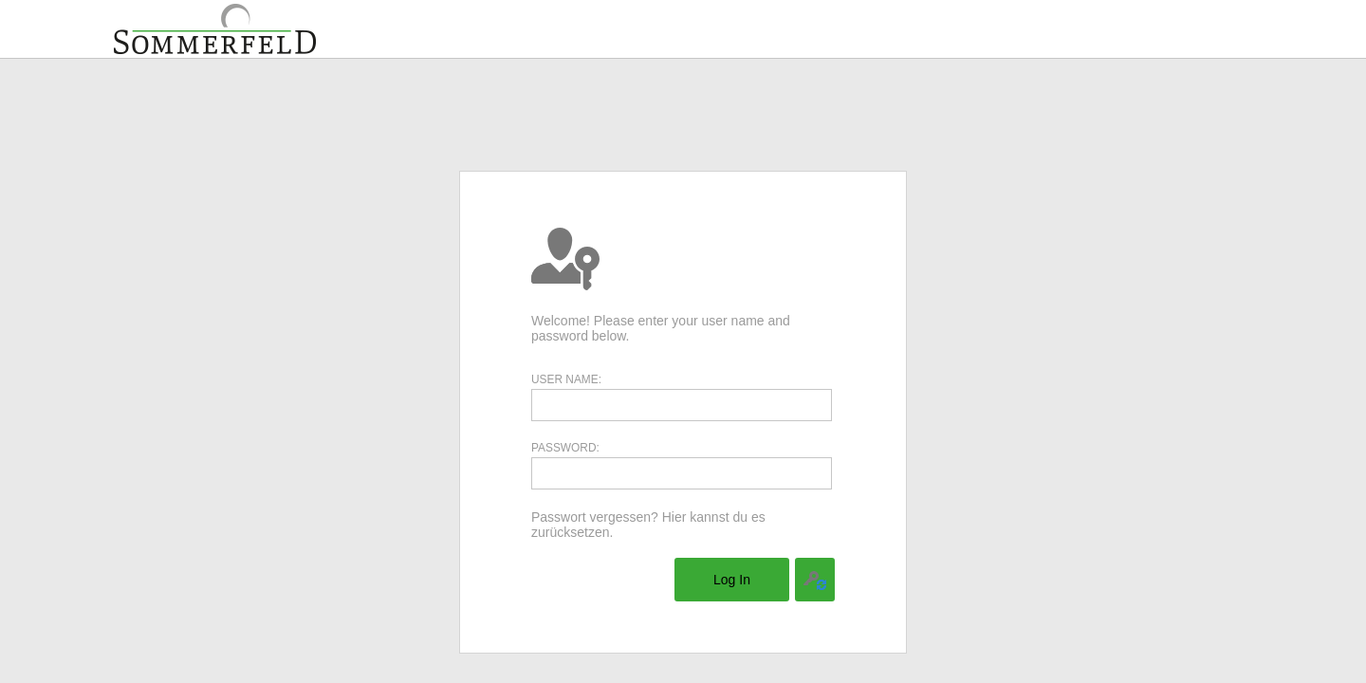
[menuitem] (731, 579)
